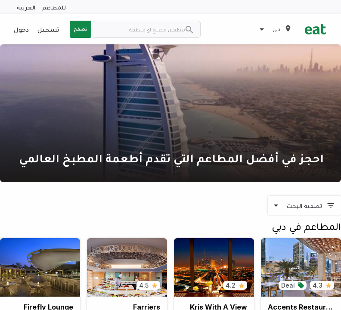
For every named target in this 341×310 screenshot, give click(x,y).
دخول (21, 29)
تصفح (80, 29)
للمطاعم (54, 7)
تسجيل (48, 29)
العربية (26, 7)
